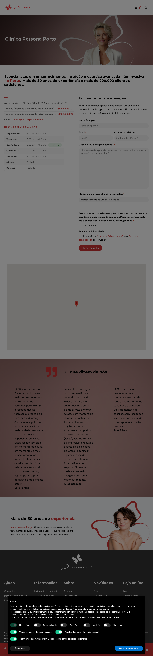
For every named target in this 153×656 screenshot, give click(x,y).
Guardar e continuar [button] (128, 648)
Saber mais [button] (20, 648)
